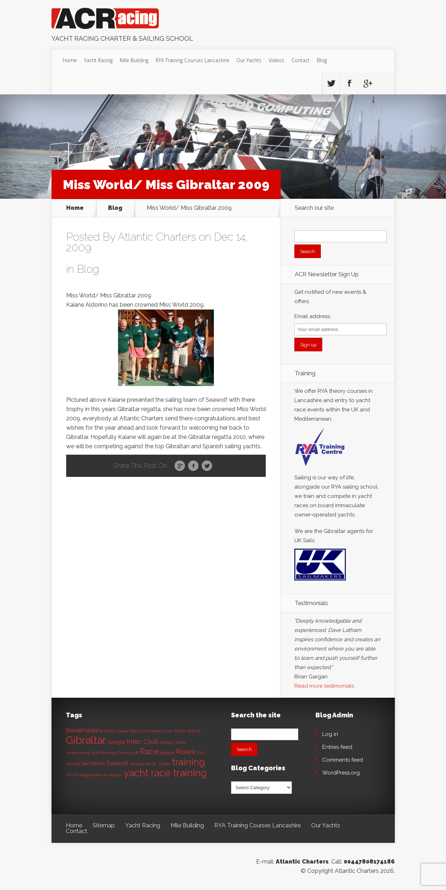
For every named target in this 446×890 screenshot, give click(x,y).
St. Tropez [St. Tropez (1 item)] (161, 764)
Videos (276, 60)
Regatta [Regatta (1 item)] (167, 753)
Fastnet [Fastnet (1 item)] (194, 731)
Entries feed (337, 747)
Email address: (312, 316)
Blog (322, 60)
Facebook (193, 466)
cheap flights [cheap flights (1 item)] (129, 731)
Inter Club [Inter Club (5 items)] (143, 741)
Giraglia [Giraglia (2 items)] (116, 742)
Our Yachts (248, 60)
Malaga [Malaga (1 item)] (167, 742)
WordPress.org (341, 773)
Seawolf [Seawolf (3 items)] (117, 763)
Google (179, 466)
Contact (300, 60)
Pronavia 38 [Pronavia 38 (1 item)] (127, 753)
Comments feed (342, 760)
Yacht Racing (98, 60)
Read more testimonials (324, 686)
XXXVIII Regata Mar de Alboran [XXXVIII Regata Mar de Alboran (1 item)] (94, 775)
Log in (330, 734)
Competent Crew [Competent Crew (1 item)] (157, 731)
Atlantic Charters (157, 237)
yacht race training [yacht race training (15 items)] (165, 772)
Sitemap (104, 825)
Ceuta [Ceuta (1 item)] (109, 731)
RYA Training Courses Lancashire (192, 60)
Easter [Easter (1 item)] (180, 731)
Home (70, 60)
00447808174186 (369, 861)
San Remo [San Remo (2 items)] (93, 763)
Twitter (206, 466)
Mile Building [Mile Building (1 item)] (103, 753)
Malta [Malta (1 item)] (180, 742)
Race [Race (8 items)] (149, 751)
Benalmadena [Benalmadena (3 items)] (84, 730)
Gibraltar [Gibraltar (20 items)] (86, 740)
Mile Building (134, 60)
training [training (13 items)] (188, 761)
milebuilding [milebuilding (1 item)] (78, 753)
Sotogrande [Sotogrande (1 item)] (140, 764)
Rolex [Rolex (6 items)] (185, 751)
